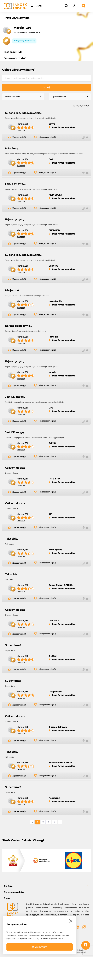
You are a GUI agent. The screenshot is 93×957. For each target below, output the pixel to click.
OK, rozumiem (39, 947)
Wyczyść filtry (82, 106)
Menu (38, 6)
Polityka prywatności (80, 951)
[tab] (46, 886)
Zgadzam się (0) (19, 137)
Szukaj (46, 87)
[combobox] (23, 96)
